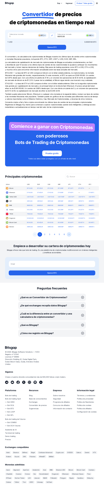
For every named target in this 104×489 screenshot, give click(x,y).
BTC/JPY (70, 188)
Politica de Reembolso (85, 402)
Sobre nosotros (59, 395)
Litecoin (37, 478)
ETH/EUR (40, 192)
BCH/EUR (40, 222)
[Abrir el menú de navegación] (97, 3)
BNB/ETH (81, 205)
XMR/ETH (81, 226)
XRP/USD (29, 201)
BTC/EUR (40, 188)
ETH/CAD (50, 192)
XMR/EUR (40, 226)
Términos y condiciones (86, 395)
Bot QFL (10, 415)
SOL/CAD (50, 209)
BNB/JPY (70, 205)
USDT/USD (30, 197)
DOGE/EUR (40, 218)
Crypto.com (60, 452)
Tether (17, 482)
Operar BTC (52, 47)
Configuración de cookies (87, 412)
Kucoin (17, 456)
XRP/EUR (40, 201)
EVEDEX (70, 452)
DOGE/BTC (92, 218)
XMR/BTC (91, 226)
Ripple (71, 478)
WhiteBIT (42, 456)
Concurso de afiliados (61, 405)
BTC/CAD (50, 188)
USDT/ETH (82, 197)
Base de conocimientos (38, 399)
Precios (8, 439)
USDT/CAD (51, 197)
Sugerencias (34, 409)
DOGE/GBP (61, 218)
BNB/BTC (91, 205)
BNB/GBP (60, 205)
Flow (88, 474)
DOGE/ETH (82, 218)
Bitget (33, 452)
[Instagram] (29, 382)
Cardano (91, 470)
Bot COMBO (12, 422)
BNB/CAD (50, 205)
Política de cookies (84, 405)
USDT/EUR (40, 197)
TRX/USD (30, 214)
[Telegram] (6, 382)
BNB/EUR (40, 205)
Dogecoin (55, 474)
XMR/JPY (71, 226)
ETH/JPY (70, 192)
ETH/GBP (60, 192)
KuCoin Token (19, 478)
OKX (24, 456)
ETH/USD (30, 192)
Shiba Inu (90, 478)
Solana (8, 482)
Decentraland (43, 474)
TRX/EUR (40, 214)
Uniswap (40, 482)
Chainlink (9, 474)
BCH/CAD (50, 222)
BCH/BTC (91, 222)
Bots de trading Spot (13, 399)
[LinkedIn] (40, 382)
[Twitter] (23, 382)
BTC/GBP (60, 188)
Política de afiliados (84, 409)
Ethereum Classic (78, 474)
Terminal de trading (12, 433)
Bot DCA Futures (13, 426)
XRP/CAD (50, 201)
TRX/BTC (91, 214)
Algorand (16, 470)
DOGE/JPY (71, 218)
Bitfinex (24, 452)
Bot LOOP (11, 412)
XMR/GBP (61, 226)
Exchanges (33, 402)
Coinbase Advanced (45, 452)
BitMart (51, 456)
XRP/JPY (70, 201)
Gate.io (78, 452)
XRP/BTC (91, 201)
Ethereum (65, 474)
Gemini (87, 452)
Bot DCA (10, 405)
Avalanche (36, 470)
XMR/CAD (50, 226)
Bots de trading (11, 395)
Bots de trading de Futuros (15, 419)
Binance (16, 452)
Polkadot (54, 478)
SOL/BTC (91, 209)
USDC (31, 482)
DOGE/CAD (51, 218)
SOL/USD (30, 209)
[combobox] (82, 176)
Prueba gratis (52, 153)
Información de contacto (62, 409)
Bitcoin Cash (81, 470)
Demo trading (10, 436)
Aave (8, 470)
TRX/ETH (81, 214)
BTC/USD (30, 188)
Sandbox (80, 478)
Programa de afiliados (61, 402)
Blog (30, 395)
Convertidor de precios (38, 405)
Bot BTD (10, 409)
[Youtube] (12, 382)
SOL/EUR (40, 209)
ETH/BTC (91, 192)
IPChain (8, 478)
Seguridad (57, 399)
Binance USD (60, 470)
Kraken (8, 456)
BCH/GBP (60, 222)
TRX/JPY (70, 214)
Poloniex (33, 456)
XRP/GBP (60, 201)
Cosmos (18, 474)
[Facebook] (18, 382)
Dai (35, 474)
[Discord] (35, 382)
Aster (8, 452)
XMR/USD (30, 226)
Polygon (63, 478)
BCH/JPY (70, 222)
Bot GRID (11, 402)
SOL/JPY (70, 209)
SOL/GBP (60, 209)
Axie (44, 470)
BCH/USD (30, 222)
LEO (29, 478)
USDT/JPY (71, 197)
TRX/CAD (50, 214)
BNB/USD (30, 205)
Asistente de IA (11, 430)
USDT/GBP (61, 197)
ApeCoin (26, 470)
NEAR (45, 478)
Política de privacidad (85, 399)
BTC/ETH (81, 188)
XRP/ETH (81, 201)
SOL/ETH (81, 209)
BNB (51, 470)
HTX (94, 452)
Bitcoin (71, 470)
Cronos (27, 474)
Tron (24, 482)
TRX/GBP (60, 214)
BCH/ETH (81, 222)
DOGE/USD (30, 218)
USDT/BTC (92, 197)
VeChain (49, 482)
